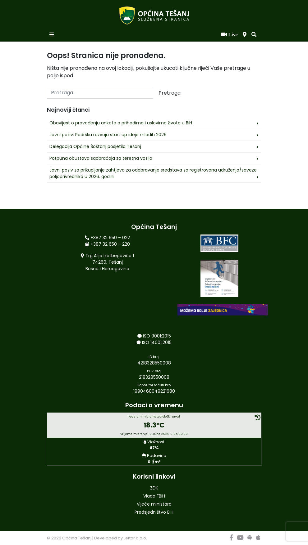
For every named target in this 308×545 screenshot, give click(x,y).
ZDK (154, 488)
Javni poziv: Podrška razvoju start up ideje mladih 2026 (108, 135)
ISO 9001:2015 (157, 336)
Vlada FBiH (154, 496)
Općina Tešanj (76, 538)
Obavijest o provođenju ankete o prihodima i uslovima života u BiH (120, 123)
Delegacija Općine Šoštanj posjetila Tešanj (95, 146)
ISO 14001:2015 (157, 342)
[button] (254, 35)
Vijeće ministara (154, 504)
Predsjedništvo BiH (154, 512)
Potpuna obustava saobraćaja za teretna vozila (100, 158)
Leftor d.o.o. (135, 538)
